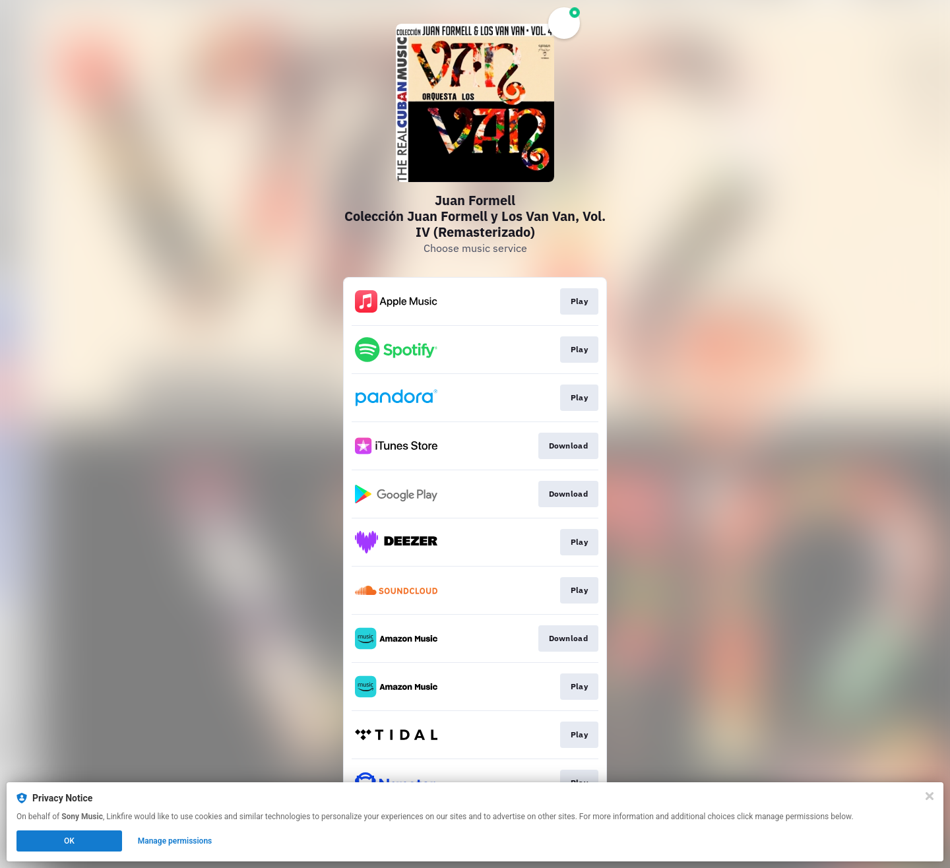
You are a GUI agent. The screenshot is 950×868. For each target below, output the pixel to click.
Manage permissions (175, 841)
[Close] (929, 796)
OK (69, 841)
